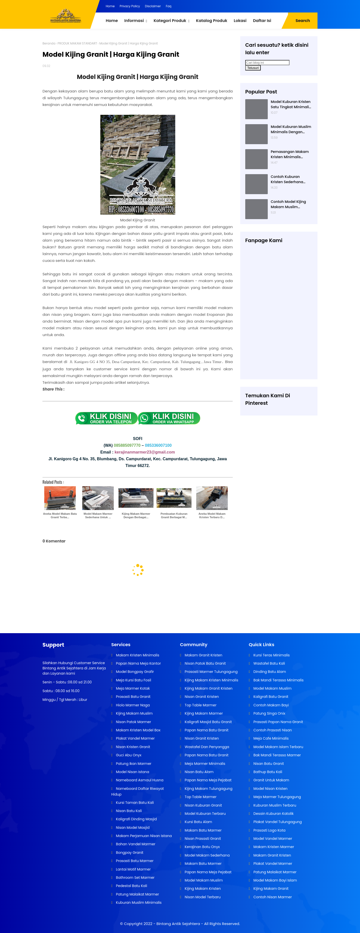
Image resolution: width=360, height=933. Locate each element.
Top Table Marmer (200, 705)
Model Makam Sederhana (207, 855)
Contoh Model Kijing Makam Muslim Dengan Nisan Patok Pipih (288, 204)
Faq (168, 6)
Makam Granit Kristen (203, 655)
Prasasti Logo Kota (269, 830)
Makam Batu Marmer (203, 830)
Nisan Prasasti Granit (202, 838)
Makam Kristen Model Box (137, 730)
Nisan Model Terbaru (202, 897)
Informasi (134, 20)
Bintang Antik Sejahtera (178, 923)
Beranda (48, 43)
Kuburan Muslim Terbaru (274, 805)
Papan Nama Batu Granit (206, 730)
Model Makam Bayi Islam (274, 880)
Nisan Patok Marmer (133, 721)
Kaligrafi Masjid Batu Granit (208, 721)
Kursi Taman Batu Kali (134, 802)
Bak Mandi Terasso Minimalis (278, 680)
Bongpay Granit (129, 852)
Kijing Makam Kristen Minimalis (211, 680)
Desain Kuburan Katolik (273, 813)
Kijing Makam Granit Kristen (208, 688)
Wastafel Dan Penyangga (206, 746)
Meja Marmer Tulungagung (276, 796)
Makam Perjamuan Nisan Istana (143, 835)
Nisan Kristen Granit (132, 746)
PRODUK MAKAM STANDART (77, 43)
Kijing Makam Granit (270, 888)
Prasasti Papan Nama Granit (277, 721)
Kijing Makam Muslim (134, 713)
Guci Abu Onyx (128, 755)
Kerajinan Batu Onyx (202, 846)
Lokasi (240, 20)
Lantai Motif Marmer (133, 869)
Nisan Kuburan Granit (203, 805)
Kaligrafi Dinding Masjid (136, 819)
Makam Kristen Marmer (273, 846)
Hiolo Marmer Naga (132, 705)
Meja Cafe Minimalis (270, 738)
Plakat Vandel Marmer (135, 738)
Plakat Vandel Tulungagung (277, 821)
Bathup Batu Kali (267, 771)
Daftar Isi (262, 20)
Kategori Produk (170, 20)
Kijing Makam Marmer (203, 713)
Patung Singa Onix (268, 713)
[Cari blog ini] (267, 62)
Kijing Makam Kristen (202, 888)
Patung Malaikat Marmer (137, 894)
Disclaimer (153, 6)
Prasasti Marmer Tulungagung (211, 671)
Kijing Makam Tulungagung (208, 788)
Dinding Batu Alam (269, 671)
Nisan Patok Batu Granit (205, 663)
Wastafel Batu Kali (268, 663)
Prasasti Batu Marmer (134, 860)
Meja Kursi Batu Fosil (133, 680)
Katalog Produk (211, 20)
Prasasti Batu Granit (132, 696)
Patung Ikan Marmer (133, 763)
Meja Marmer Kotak (132, 688)
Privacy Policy (130, 6)
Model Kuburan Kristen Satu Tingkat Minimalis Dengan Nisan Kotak (291, 104)
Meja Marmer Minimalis (204, 763)
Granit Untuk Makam (270, 780)
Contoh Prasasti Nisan (272, 730)
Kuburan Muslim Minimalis (138, 902)
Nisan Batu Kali (128, 810)
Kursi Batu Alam (198, 821)
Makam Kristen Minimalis (137, 655)
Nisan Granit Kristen (201, 696)
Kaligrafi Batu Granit (270, 696)
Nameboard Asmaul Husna (139, 780)
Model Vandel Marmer (272, 838)
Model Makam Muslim (203, 880)
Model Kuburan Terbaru (205, 813)
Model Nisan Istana (132, 771)
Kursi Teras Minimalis (271, 655)
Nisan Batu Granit (268, 763)
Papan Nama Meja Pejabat (208, 780)
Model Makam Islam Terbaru (277, 746)
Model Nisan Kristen (270, 788)
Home (110, 6)
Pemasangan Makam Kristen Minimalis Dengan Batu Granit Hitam (290, 154)
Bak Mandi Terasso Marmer (276, 755)
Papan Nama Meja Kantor (138, 663)
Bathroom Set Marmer (134, 877)
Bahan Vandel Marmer (135, 844)
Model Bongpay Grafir (134, 671)
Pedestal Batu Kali (131, 885)
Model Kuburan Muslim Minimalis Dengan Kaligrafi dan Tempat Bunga (291, 129)
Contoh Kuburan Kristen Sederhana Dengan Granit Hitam (289, 179)
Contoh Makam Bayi (270, 705)
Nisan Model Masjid (132, 827)
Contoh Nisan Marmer (272, 897)
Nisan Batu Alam (199, 771)
